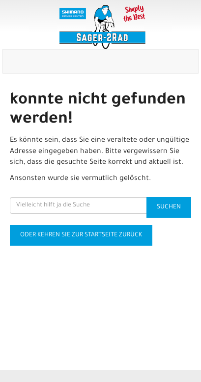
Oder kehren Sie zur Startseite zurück (81, 235)
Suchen (169, 207)
